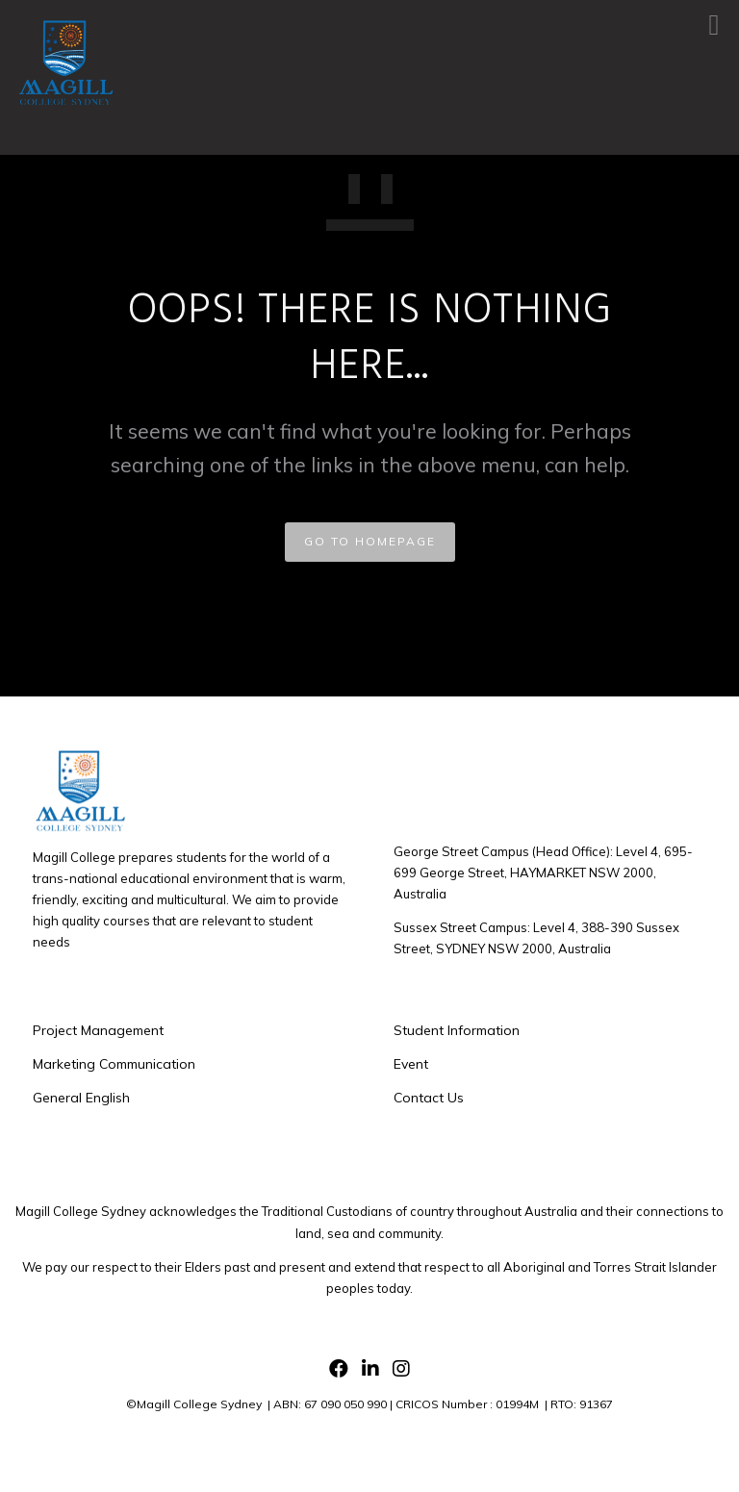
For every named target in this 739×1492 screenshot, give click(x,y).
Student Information (457, 1030)
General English (81, 1097)
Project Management (98, 1030)
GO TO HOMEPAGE (370, 541)
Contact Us (429, 1097)
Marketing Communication (114, 1064)
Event (411, 1064)
